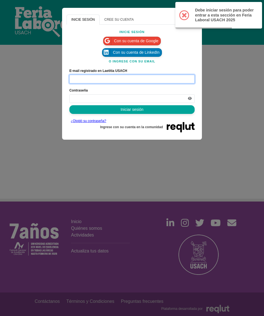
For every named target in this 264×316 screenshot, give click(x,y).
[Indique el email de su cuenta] (132, 79)
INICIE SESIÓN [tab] (83, 20)
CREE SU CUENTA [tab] (119, 20)
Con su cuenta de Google (131, 41)
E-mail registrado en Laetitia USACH (98, 71)
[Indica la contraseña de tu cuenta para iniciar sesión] (132, 98)
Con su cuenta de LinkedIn (131, 52)
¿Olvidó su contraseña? (88, 121)
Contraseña (78, 90)
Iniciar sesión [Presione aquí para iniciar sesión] (132, 109)
